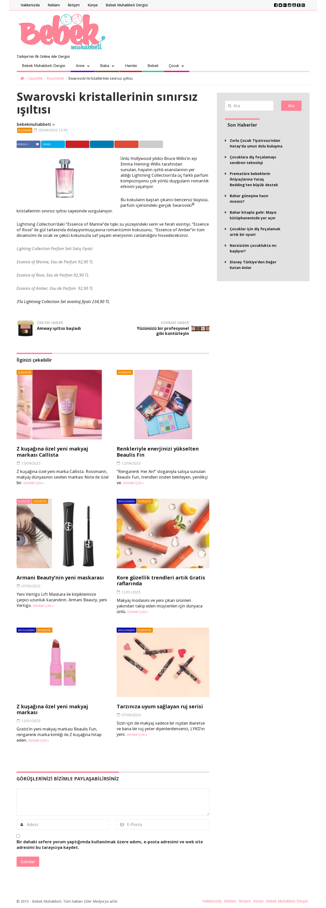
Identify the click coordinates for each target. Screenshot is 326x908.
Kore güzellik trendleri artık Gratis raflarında (163, 580)
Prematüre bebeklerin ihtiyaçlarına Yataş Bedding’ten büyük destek (254, 179)
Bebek (152, 65)
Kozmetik (55, 78)
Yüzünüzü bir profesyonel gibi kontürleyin (163, 331)
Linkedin (106, 144)
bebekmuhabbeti (34, 124)
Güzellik (35, 78)
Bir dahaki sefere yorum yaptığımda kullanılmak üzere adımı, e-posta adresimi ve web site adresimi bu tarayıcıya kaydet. (110, 844)
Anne (80, 65)
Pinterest (80, 144)
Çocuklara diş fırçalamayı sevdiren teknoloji (253, 160)
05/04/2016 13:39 (52, 130)
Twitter (54, 144)
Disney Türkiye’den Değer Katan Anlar (253, 265)
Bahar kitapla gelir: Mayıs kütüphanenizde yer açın (253, 215)
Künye (93, 5)
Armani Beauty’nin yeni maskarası (62, 577)
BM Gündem (126, 501)
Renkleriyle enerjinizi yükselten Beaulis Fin (159, 452)
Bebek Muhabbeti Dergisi (127, 5)
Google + (132, 144)
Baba (104, 65)
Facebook (28, 144)
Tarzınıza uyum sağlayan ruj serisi (161, 706)
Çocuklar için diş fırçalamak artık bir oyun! (255, 231)
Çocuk (174, 65)
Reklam (54, 5)
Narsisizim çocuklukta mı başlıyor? (253, 248)
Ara (291, 106)
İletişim (74, 5)
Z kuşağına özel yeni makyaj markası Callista (53, 452)
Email (157, 144)
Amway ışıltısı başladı (59, 329)
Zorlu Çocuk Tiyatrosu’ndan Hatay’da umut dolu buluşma (256, 143)
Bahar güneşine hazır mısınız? (249, 198)
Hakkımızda (30, 5)
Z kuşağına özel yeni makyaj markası (53, 709)
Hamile (131, 65)
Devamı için (33, 483)
